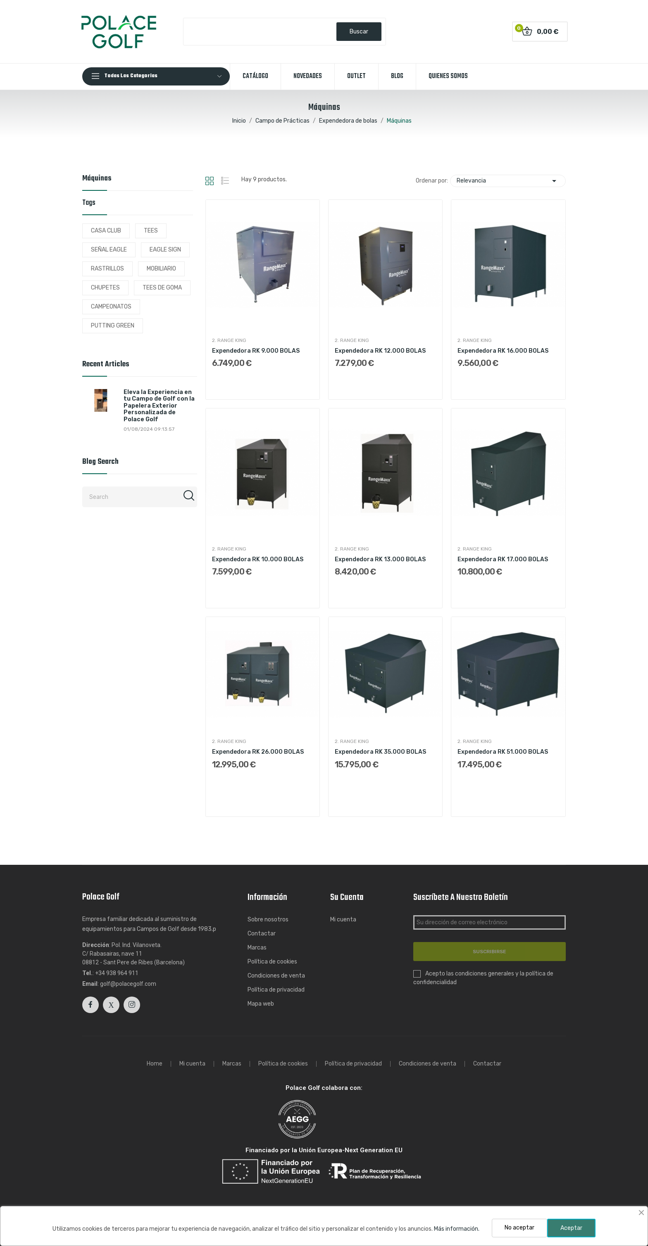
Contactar (262, 933)
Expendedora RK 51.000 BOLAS (502, 751)
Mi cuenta (343, 919)
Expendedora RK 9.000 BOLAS (256, 350)
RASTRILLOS (107, 268)
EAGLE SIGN (165, 249)
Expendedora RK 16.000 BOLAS (502, 350)
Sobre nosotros (268, 919)
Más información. (456, 1228)
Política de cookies (272, 961)
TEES (151, 230)
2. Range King (229, 340)
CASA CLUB (106, 230)
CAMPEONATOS (111, 306)
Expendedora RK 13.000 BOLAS (380, 559)
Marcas (257, 947)
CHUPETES (105, 287)
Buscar (359, 31)
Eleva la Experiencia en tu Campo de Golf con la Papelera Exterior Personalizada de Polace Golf (159, 406)
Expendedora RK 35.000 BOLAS (380, 751)
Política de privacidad (276, 989)
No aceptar (519, 1227)
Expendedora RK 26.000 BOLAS (258, 751)
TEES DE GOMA (162, 287)
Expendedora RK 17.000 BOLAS (502, 559)
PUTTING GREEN (112, 325)
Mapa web (261, 1003)
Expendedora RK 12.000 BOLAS (380, 350)
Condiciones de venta (276, 975)
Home (154, 1064)
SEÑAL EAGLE (109, 249)
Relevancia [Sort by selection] (508, 181)
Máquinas (97, 180)
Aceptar (571, 1228)
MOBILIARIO (161, 268)
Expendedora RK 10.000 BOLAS (257, 559)
